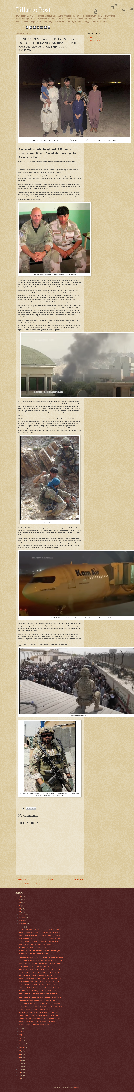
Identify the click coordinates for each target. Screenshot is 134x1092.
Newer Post (21, 879)
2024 (19, 903)
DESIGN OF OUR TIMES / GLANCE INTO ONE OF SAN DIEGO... (40, 1015)
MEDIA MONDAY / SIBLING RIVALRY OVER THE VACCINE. (38, 1000)
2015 (19, 1066)
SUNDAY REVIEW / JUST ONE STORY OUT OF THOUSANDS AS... (41, 960)
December (22, 914)
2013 (19, 1072)
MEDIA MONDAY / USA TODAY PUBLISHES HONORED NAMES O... (41, 957)
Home (50, 879)
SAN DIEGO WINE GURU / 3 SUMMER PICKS (34, 1024)
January (22, 1047)
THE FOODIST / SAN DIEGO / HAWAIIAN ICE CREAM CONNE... (40, 1012)
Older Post (79, 879)
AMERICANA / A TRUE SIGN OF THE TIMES (33, 954)
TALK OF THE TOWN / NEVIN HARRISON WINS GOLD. (37, 975)
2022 (19, 909)
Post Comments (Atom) (32, 884)
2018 (19, 1057)
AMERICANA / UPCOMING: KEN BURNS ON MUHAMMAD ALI (39, 1018)
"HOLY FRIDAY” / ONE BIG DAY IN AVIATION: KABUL (36, 945)
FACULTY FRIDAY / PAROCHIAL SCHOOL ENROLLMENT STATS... (41, 988)
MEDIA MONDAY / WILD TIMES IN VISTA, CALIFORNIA (37, 1021)
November (22, 917)
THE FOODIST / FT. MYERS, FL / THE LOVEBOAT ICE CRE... (39, 991)
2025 (19, 900)
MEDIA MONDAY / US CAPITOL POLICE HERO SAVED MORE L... (40, 932)
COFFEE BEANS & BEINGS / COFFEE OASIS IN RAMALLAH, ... (40, 942)
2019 (19, 1054)
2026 (19, 896)
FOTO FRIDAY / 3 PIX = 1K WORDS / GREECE (34, 966)
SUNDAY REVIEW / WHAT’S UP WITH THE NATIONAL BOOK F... (40, 938)
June (21, 1032)
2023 (19, 906)
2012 (19, 1075)
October (22, 921)
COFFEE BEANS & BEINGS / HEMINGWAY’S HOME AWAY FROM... (41, 1006)
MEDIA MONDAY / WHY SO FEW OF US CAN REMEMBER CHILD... (41, 978)
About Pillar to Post (94, 40)
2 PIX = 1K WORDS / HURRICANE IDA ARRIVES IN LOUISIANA (40, 935)
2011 (19, 1078)
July (20, 1028)
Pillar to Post (33, 9)
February (22, 1044)
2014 (19, 1069)
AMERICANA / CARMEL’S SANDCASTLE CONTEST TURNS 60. (40, 969)
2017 (19, 1060)
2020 (19, 1051)
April (21, 1038)
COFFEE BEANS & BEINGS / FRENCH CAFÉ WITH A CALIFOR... (40, 963)
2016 (19, 1063)
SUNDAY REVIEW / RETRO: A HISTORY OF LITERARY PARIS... (40, 1003)
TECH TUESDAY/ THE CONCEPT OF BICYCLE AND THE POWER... (41, 997)
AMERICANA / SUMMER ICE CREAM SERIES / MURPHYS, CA (39, 951)
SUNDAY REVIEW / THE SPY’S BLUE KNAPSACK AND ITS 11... (40, 981)
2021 (19, 912)
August (21, 927)
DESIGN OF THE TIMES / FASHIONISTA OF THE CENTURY (38, 994)
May (21, 1035)
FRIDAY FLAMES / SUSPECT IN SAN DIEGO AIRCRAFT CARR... (40, 1009)
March (21, 1041)
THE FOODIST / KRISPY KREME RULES (32, 948)
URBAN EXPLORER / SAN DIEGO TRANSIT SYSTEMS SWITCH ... (41, 929)
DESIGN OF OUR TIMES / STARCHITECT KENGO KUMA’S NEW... (40, 972)
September (23, 924)
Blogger (76, 1087)
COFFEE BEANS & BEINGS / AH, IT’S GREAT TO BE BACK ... (39, 985)
